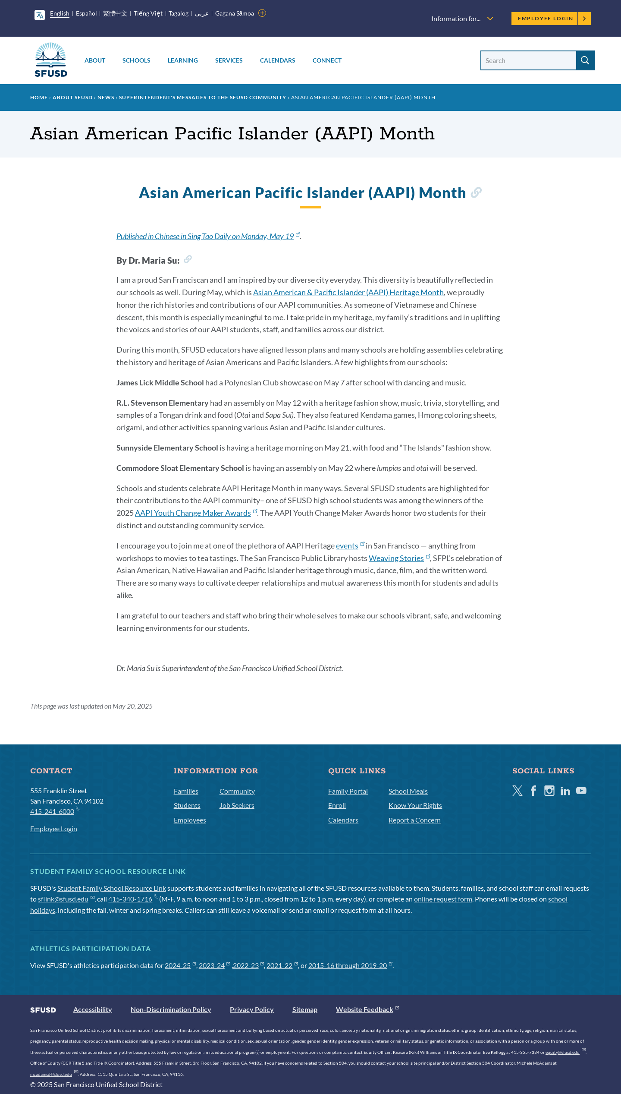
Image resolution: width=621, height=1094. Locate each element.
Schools (136, 60)
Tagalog (178, 13)
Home (39, 97)
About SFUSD (73, 97)
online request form (443, 899)
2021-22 (282, 965)
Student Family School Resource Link (111, 888)
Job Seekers (237, 805)
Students (187, 805)
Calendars (277, 60)
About (95, 60)
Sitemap (304, 1009)
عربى (202, 13)
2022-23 (248, 965)
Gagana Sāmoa (234, 13)
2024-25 (180, 965)
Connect (327, 60)
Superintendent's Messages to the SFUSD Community (202, 97)
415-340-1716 (133, 899)
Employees (190, 820)
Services (229, 60)
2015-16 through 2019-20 (350, 965)
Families (186, 791)
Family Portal (348, 791)
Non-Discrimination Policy (171, 1009)
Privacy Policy (252, 1009)
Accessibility (92, 1009)
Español (86, 13)
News (105, 97)
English (59, 13)
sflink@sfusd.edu (66, 899)
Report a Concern (415, 820)
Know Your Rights (415, 805)
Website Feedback (367, 1009)
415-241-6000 (55, 810)
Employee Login (552, 18)
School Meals (408, 791)
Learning (183, 60)
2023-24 (214, 965)
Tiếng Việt (148, 13)
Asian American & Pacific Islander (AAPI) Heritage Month (348, 292)
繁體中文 (115, 13)
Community (237, 791)
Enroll (337, 805)
